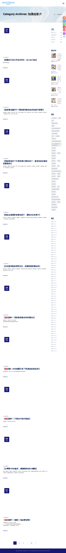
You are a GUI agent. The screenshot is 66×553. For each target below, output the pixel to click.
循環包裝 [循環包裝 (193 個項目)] (53, 150)
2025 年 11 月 (54, 232)
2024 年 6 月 (53, 269)
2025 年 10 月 (54, 234)
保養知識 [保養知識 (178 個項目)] (53, 138)
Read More (5, 67)
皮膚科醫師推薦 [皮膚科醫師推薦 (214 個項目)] (55, 178)
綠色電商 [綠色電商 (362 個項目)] (53, 186)
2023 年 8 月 (53, 291)
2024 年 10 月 (54, 261)
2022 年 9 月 (53, 315)
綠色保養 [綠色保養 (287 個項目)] (53, 184)
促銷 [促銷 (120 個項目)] (53, 136)
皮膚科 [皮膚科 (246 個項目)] (58, 176)
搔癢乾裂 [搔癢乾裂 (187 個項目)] (53, 158)
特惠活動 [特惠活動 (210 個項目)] (53, 173)
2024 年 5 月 (53, 272)
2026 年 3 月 (53, 223)
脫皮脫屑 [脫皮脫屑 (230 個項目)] (53, 191)
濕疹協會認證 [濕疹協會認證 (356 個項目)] (54, 168)
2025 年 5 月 (53, 245)
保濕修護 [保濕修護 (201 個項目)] (57, 136)
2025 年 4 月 (53, 248)
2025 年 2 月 (53, 252)
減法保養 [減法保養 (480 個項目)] (53, 166)
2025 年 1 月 (53, 254)
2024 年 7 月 (53, 267)
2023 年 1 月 (53, 307)
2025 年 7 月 (53, 241)
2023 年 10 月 (54, 287)
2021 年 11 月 (54, 337)
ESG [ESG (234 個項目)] (53, 120)
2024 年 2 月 (53, 278)
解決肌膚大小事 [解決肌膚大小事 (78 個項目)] (55, 196)
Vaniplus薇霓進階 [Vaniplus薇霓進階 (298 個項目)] (55, 130)
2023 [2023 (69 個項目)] (59, 118)
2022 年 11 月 (54, 311)
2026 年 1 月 (53, 228)
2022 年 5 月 (53, 324)
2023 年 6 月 (53, 296)
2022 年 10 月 (54, 313)
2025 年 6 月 (53, 243)
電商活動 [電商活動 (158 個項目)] (53, 209)
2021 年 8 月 (53, 344)
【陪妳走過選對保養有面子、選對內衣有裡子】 (22, 215)
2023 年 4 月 (53, 300)
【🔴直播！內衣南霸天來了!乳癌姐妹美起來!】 (21, 369)
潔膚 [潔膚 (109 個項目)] (58, 166)
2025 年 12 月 (54, 230)
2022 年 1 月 (53, 333)
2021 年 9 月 (53, 342)
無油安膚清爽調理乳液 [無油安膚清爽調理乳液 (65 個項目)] (56, 171)
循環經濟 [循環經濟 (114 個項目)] (53, 153)
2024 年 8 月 (53, 265)
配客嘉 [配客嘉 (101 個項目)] (58, 202)
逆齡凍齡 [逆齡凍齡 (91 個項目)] (53, 202)
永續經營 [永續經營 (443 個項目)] (53, 163)
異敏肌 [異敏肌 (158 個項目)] (58, 173)
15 (31, 543)
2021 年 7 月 (53, 346)
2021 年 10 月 (54, 340)
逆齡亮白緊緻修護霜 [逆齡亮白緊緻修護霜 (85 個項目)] (56, 199)
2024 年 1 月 (53, 280)
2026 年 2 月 (53, 226)
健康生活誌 (53, 32)
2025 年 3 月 (53, 250)
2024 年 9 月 (53, 263)
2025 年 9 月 (53, 237)
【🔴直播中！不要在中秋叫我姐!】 (17, 419)
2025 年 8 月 (53, 239)
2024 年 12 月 (54, 256)
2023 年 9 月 (53, 289)
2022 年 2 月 (53, 331)
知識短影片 (6, 57)
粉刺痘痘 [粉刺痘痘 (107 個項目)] (53, 181)
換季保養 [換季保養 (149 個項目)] (53, 155)
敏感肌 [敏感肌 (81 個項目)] (58, 160)
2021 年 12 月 (54, 335)
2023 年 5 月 (53, 298)
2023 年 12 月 (54, 283)
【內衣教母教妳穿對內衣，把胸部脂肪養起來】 (22, 266)
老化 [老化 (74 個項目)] (58, 186)
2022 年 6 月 (53, 322)
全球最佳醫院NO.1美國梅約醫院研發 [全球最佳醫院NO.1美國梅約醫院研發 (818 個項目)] (56, 144)
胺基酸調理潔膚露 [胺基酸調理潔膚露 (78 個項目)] (55, 189)
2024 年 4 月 (53, 274)
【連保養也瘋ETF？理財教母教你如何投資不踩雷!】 (23, 110)
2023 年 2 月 (53, 304)
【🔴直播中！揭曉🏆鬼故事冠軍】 (17, 520)
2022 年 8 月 (53, 318)
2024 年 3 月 (53, 276)
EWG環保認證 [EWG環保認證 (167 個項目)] (54, 123)
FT (49, 550)
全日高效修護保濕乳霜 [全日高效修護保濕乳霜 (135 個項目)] (56, 141)
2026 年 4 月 (53, 221)
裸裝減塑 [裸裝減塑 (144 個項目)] (53, 194)
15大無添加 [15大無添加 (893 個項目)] (54, 118)
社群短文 (53, 41)
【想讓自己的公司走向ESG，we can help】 (20, 60)
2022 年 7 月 (53, 320)
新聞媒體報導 (54, 34)
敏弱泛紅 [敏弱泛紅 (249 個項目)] (53, 160)
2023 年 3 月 (53, 302)
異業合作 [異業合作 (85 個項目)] (53, 176)
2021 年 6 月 (53, 348)
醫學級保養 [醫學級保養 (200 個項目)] (54, 204)
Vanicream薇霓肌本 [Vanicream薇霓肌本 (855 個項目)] (56, 128)
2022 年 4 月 (53, 326)
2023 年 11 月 (54, 285)
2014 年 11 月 (54, 350)
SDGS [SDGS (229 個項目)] (53, 125)
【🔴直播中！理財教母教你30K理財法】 (19, 317)
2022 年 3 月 (53, 329)
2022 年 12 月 (54, 309)
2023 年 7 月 (53, 294)
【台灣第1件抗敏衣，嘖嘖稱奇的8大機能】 (20, 469)
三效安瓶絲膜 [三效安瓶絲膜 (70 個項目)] (54, 133)
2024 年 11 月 (54, 259)
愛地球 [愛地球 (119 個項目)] (58, 153)
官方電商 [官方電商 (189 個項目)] (53, 147)
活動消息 (53, 37)
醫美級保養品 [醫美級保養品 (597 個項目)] (54, 207)
